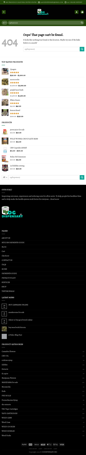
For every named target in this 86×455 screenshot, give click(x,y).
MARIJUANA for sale (10, 382)
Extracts (5, 369)
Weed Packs (6, 435)
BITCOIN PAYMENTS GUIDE (13, 242)
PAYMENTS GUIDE (9, 273)
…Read (52, 199)
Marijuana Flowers (9, 378)
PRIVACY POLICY (9, 278)
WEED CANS (7, 417)
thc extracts (6, 404)
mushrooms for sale (16, 312)
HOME (4, 269)
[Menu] (4, 12)
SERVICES (6, 282)
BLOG (4, 247)
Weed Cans (6, 422)
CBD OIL (5, 356)
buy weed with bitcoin (17, 327)
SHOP (4, 286)
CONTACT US (7, 260)
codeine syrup (7, 360)
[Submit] (82, 49)
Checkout (5, 255)
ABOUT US (6, 238)
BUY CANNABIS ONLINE (18, 305)
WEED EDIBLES (8, 431)
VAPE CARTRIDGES (9, 413)
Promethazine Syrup (10, 400)
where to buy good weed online (20, 320)
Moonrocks (6, 387)
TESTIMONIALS (8, 291)
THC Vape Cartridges (10, 409)
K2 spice (5, 373)
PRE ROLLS (6, 395)
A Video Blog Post (15, 335)
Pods (3, 391)
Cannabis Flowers (8, 351)
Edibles (5, 364)
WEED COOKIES (8, 426)
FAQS (4, 264)
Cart (3, 251)
